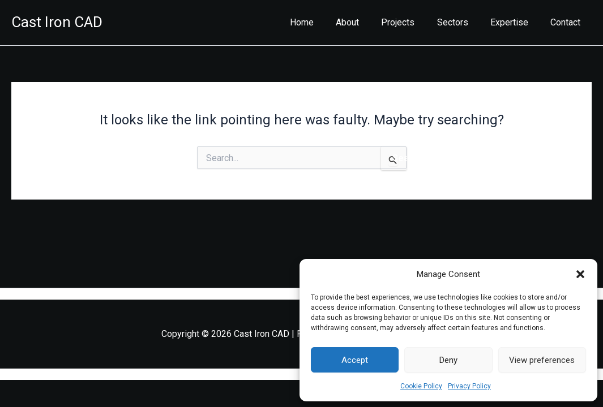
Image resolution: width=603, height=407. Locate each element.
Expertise (515, 22)
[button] (580, 274)
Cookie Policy (421, 386)
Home (324, 22)
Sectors (462, 22)
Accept (354, 360)
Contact (568, 22)
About (366, 22)
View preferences (542, 360)
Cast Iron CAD (56, 22)
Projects (412, 22)
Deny (448, 360)
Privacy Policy (469, 386)
